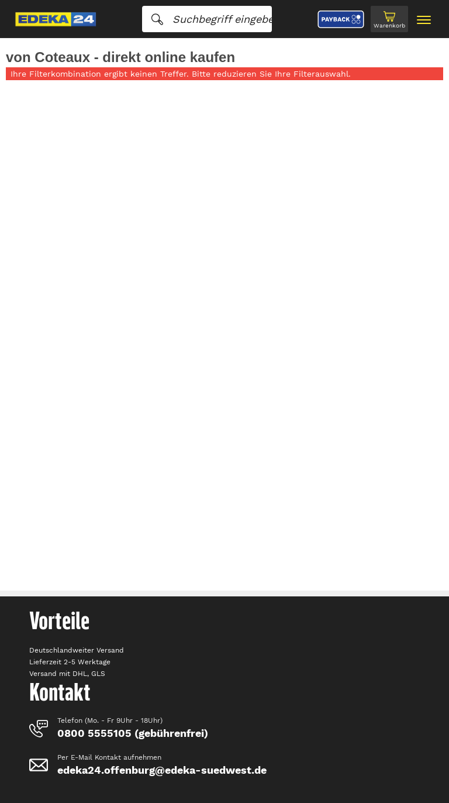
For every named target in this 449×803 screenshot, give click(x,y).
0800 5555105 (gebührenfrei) (132, 733)
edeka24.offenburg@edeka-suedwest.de (162, 770)
